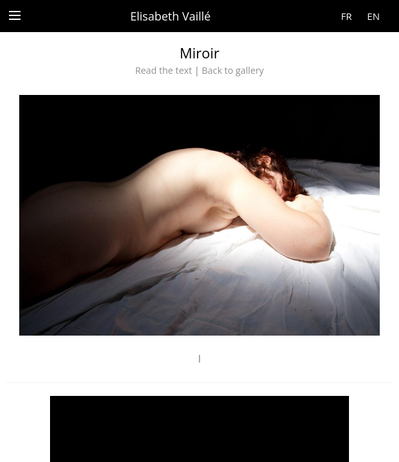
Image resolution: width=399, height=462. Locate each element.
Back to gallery (233, 70)
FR (346, 16)
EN (373, 16)
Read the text (163, 70)
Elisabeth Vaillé (170, 16)
